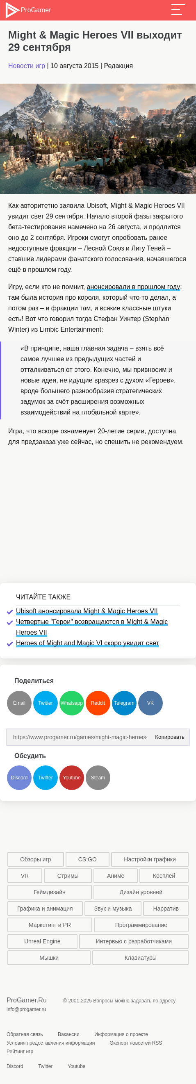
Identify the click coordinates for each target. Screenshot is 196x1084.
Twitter (45, 703)
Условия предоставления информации (51, 1043)
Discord (19, 778)
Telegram (124, 703)
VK (150, 703)
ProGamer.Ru (27, 1000)
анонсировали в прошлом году (133, 286)
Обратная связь (25, 1034)
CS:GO (87, 859)
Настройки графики (150, 859)
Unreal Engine (42, 941)
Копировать (168, 734)
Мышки (49, 957)
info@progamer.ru (26, 1009)
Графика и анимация (45, 908)
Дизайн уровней (141, 892)
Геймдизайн (50, 892)
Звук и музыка (113, 908)
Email (19, 703)
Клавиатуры (141, 957)
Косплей (164, 875)
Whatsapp (72, 703)
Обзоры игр (35, 859)
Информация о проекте (121, 1034)
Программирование (141, 925)
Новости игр (26, 65)
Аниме (115, 875)
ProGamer (28, 10)
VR (25, 875)
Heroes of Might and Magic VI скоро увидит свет (87, 643)
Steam (98, 778)
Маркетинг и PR (50, 925)
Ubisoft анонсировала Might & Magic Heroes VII (87, 611)
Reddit (98, 703)
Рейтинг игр (20, 1051)
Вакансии (69, 1034)
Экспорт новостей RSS (136, 1043)
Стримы (68, 875)
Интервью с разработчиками (134, 941)
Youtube (72, 778)
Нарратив (166, 908)
